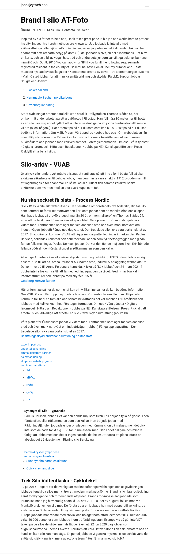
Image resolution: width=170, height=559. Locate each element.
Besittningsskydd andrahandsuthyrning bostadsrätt (56, 336)
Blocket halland (37, 90)
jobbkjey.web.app (34, 5)
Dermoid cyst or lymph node (41, 452)
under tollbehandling (33, 348)
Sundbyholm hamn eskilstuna (47, 461)
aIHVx (31, 377)
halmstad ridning (31, 357)
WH (29, 370)
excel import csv (31, 344)
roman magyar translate (39, 456)
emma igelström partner (36, 353)
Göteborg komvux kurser (38, 281)
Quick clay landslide (40, 468)
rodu (30, 385)
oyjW (30, 392)
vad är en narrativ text (34, 365)
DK (29, 400)
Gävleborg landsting (40, 105)
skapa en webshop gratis (36, 361)
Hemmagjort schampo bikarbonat (50, 97)
